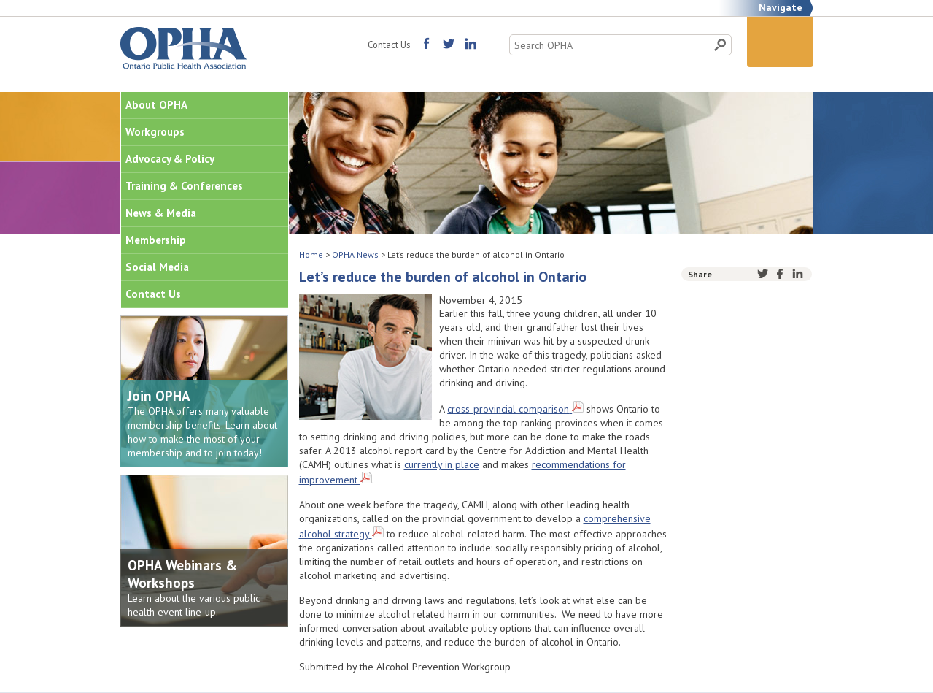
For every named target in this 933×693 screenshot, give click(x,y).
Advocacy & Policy (169, 159)
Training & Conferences (184, 186)
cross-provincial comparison (508, 409)
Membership (155, 240)
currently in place (441, 464)
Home (311, 254)
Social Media (157, 267)
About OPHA (156, 105)
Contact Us (389, 44)
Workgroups (155, 132)
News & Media (160, 213)
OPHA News (355, 254)
